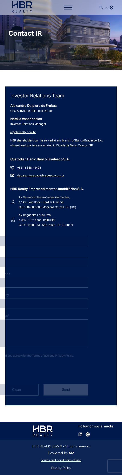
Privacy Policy (61, 355)
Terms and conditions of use (61, 460)
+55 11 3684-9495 (29, 167)
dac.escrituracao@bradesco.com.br (40, 175)
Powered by (61, 453)
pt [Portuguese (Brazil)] (106, 7)
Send (63, 389)
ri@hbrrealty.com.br (23, 132)
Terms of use (38, 355)
